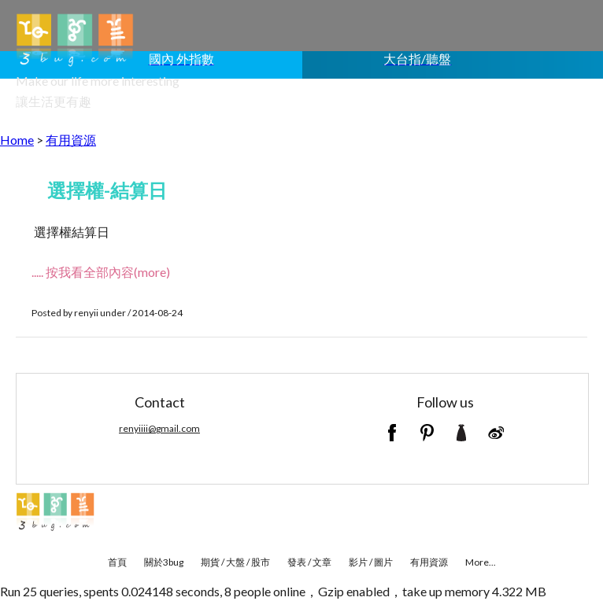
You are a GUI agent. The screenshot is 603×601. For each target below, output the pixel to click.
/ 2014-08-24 (155, 313)
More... (480, 562)
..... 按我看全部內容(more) (100, 271)
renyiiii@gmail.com (159, 428)
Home (17, 139)
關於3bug (163, 562)
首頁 (117, 562)
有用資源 (71, 139)
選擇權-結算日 (107, 190)
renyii (86, 313)
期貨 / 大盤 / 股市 (235, 562)
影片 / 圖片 (371, 562)
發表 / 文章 (309, 562)
